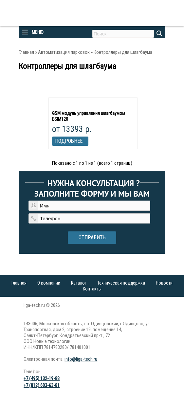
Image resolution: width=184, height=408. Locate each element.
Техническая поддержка (121, 283)
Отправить (92, 237)
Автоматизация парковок (64, 52)
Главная (26, 52)
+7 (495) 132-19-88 (42, 378)
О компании (48, 283)
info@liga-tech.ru (80, 359)
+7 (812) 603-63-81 (42, 385)
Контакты (92, 288)
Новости (164, 283)
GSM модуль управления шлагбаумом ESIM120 (88, 116)
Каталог (78, 283)
